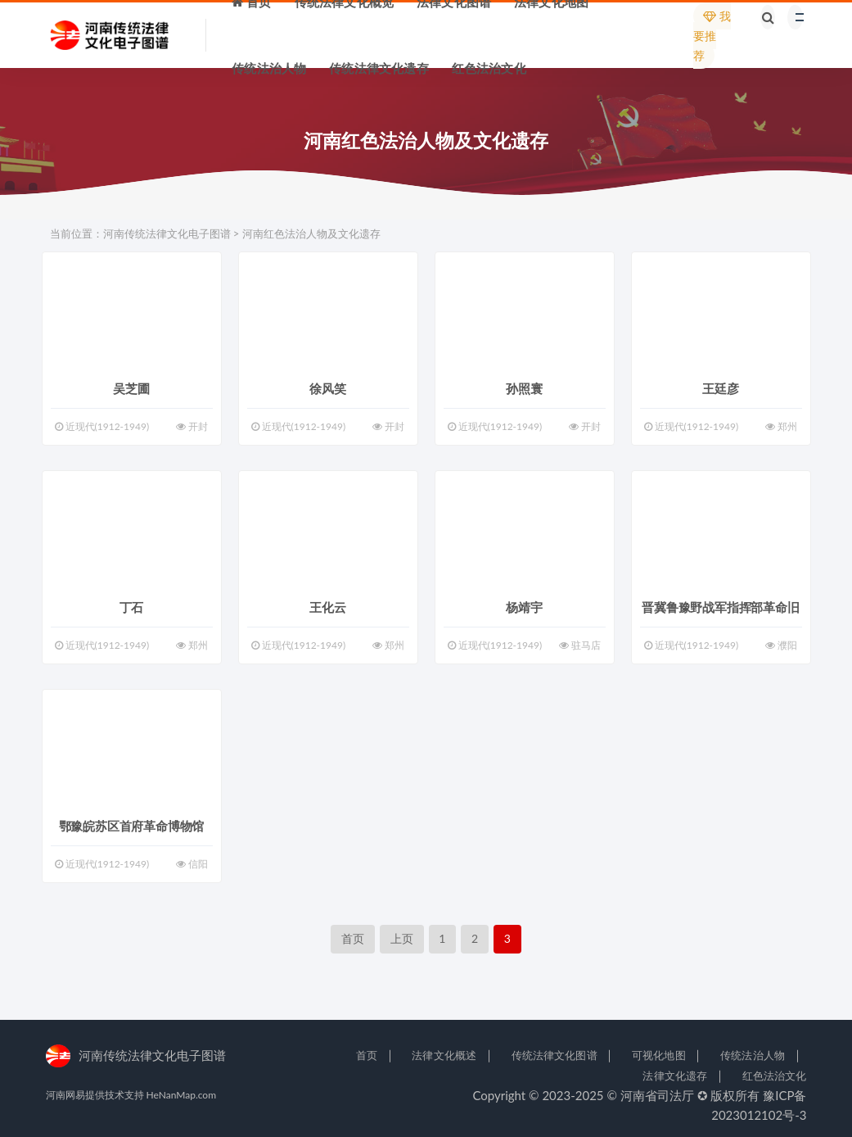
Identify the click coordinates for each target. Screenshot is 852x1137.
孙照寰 (524, 388)
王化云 (327, 607)
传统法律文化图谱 (554, 1055)
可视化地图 (659, 1055)
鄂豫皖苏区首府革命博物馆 (132, 825)
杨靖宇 (524, 607)
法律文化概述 (444, 1055)
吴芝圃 (131, 388)
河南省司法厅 (657, 1095)
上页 (401, 938)
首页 (352, 938)
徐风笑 (327, 388)
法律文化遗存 (674, 1075)
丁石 (131, 607)
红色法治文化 (774, 1075)
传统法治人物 (752, 1055)
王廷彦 (720, 388)
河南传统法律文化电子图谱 (167, 233)
